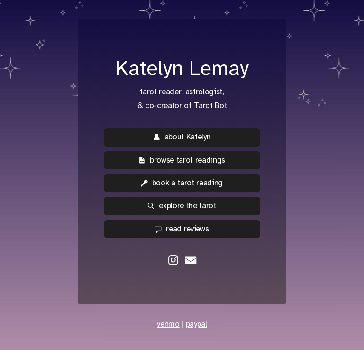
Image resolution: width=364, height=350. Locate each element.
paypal (196, 324)
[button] (182, 137)
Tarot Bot (210, 106)
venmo (168, 324)
